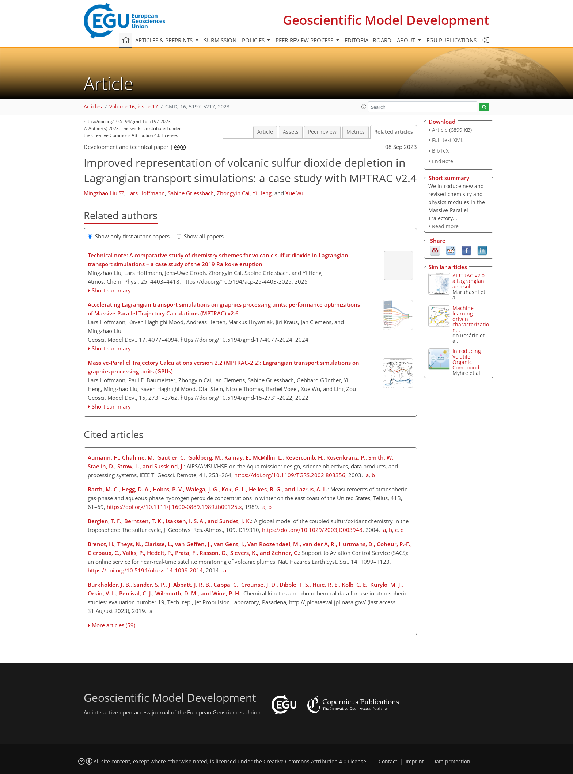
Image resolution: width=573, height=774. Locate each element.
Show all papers (200, 236)
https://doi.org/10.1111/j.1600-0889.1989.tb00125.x (174, 506)
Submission (220, 40)
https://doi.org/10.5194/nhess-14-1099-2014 (145, 570)
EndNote (442, 161)
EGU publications (451, 40)
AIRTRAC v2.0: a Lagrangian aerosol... (469, 281)
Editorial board (368, 40)
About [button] (407, 40)
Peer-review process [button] (305, 40)
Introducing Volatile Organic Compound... (468, 359)
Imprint (415, 761)
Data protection (451, 761)
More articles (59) (113, 625)
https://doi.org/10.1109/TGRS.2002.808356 (289, 475)
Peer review (322, 132)
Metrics (355, 132)
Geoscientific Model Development (386, 19)
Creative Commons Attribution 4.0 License (314, 761)
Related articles (393, 132)
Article (265, 132)
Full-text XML (447, 140)
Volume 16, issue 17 (133, 106)
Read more (445, 226)
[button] (364, 106)
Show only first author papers (129, 236)
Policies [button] (254, 40)
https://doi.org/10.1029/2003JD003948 (312, 529)
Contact (388, 761)
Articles (93, 106)
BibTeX (440, 150)
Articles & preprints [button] (164, 40)
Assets (291, 132)
